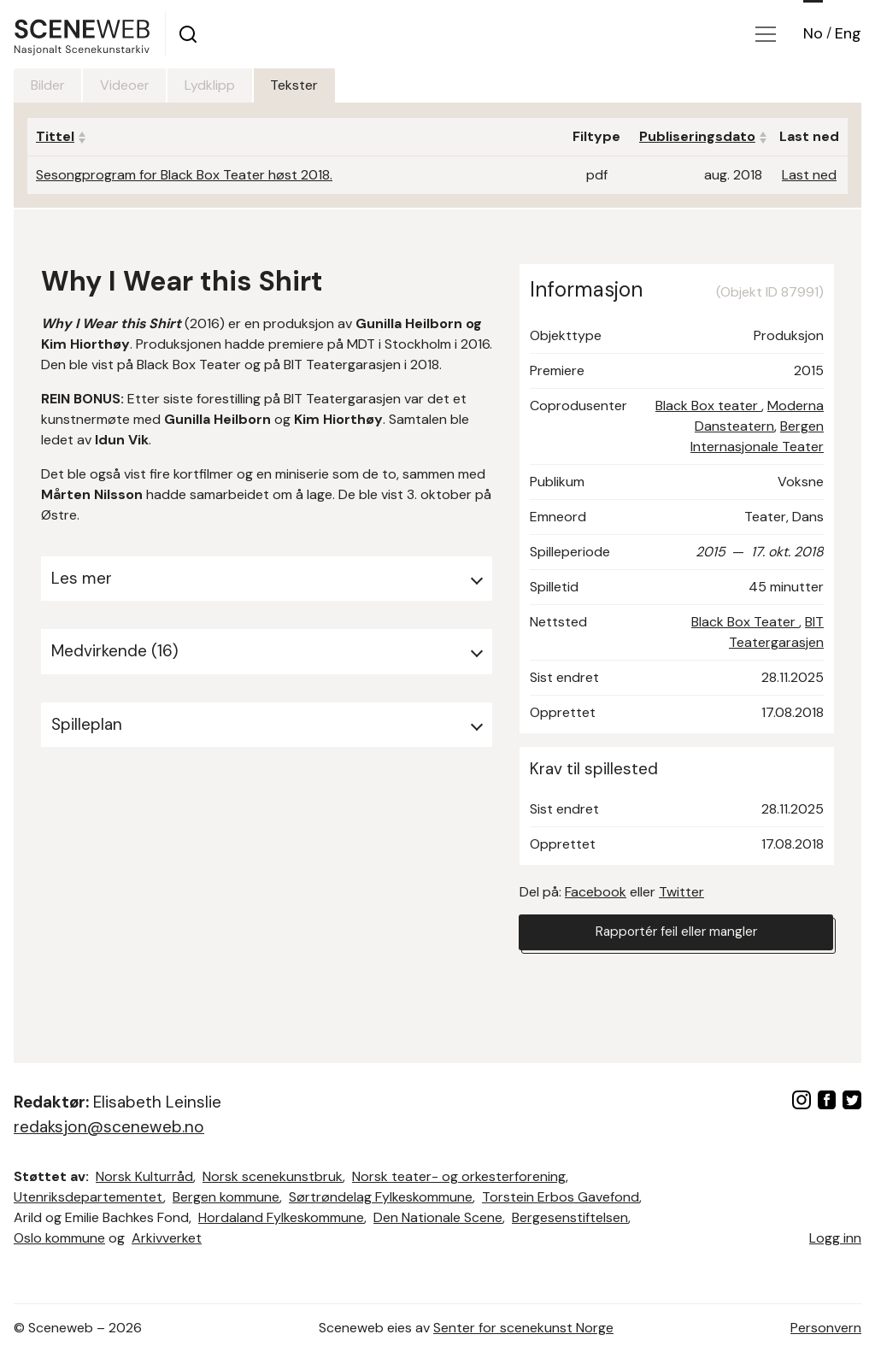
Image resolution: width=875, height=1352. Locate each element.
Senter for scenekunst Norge (523, 1328)
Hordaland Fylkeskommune (281, 1217)
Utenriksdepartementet (88, 1197)
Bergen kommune (226, 1197)
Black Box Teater (745, 622)
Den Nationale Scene (437, 1217)
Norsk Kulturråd (144, 1176)
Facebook (595, 892)
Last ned (809, 175)
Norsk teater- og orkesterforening (459, 1176)
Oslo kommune (59, 1238)
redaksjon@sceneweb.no (109, 1126)
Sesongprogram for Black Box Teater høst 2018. (184, 175)
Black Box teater (708, 405)
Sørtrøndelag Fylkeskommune (381, 1197)
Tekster (320, 85)
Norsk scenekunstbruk (273, 1176)
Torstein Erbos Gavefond (560, 1197)
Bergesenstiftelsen (570, 1217)
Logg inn (835, 1238)
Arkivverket (167, 1238)
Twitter (681, 892)
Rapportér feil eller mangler (676, 933)
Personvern (825, 1328)
